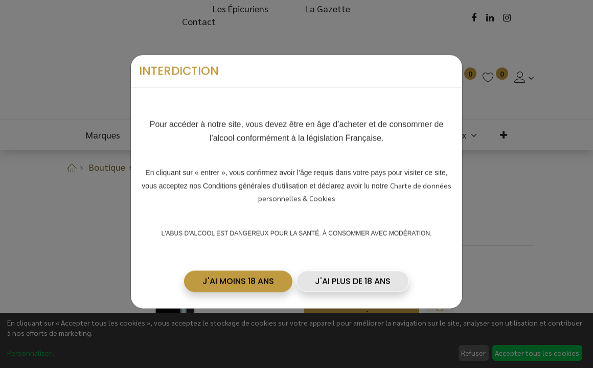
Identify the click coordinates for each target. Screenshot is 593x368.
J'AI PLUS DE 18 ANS (353, 279)
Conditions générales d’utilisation (255, 184)
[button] (238, 279)
